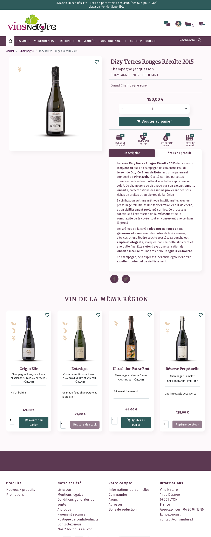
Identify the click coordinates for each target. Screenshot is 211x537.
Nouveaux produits (20, 490)
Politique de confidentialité (77, 519)
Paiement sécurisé (71, 514)
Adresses (116, 504)
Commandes (118, 495)
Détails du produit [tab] (178, 153)
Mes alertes (117, 514)
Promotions (15, 495)
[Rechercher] (191, 40)
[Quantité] (154, 109)
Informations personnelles (129, 490)
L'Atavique (80, 369)
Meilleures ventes (19, 499)
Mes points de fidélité (125, 519)
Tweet (126, 279)
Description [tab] (132, 153)
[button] (67, 41)
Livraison (64, 490)
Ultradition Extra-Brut (131, 369)
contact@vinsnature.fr (177, 519)
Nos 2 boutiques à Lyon (75, 529)
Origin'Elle (29, 369)
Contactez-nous (69, 524)
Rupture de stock (85, 424)
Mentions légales (70, 495)
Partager (114, 279)
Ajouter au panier (154, 121)
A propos (64, 509)
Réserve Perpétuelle (182, 369)
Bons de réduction (123, 509)
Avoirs (113, 499)
